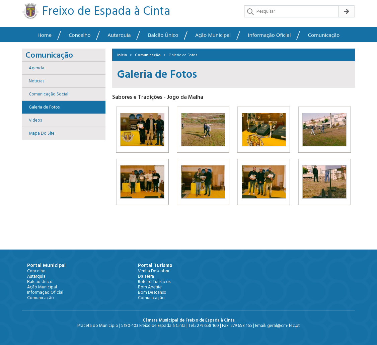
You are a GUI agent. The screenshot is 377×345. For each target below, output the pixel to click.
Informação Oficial (269, 35)
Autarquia (119, 35)
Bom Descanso (152, 292)
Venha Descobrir (153, 271)
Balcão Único (163, 35)
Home (44, 35)
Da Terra (146, 276)
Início (122, 55)
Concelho (79, 35)
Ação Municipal (213, 35)
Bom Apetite (150, 287)
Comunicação (324, 35)
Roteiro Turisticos (154, 282)
